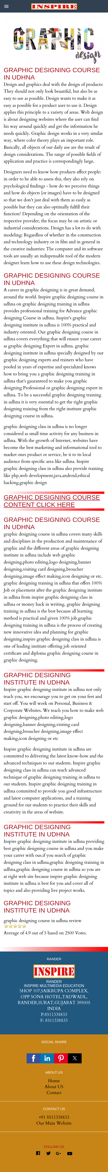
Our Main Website (54, 1123)
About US (54, 1087)
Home (54, 1081)
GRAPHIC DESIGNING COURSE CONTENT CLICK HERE (52, 501)
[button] (6, 6)
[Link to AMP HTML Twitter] (48, 1154)
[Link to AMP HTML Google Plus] (59, 1154)
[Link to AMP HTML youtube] (70, 1154)
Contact (54, 1093)
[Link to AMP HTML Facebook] (38, 1154)
